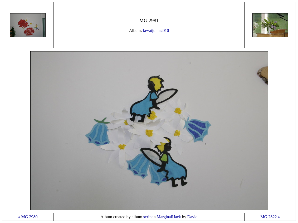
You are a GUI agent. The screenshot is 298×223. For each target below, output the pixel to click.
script (148, 217)
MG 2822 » (270, 217)
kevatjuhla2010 (156, 30)
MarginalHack (169, 217)
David (192, 217)
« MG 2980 (28, 217)
